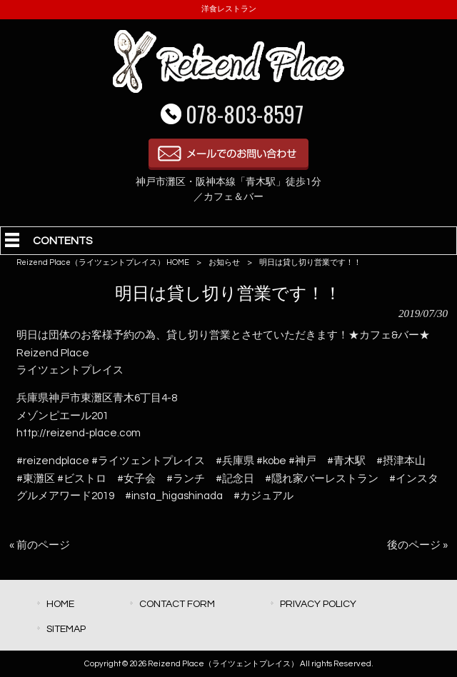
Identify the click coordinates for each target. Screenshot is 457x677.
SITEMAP (66, 628)
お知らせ (224, 262)
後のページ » (417, 545)
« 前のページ (39, 545)
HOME (60, 603)
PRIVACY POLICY (318, 603)
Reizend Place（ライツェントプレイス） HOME (102, 262)
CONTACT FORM (177, 603)
